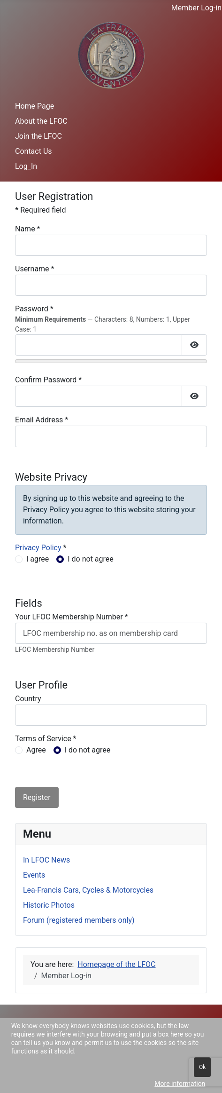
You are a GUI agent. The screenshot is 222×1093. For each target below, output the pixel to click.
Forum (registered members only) (79, 920)
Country (28, 698)
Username (34, 268)
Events (34, 875)
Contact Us (33, 151)
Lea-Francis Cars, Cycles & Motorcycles (88, 890)
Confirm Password (48, 379)
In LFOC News (46, 859)
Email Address (41, 419)
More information (179, 1083)
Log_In (26, 166)
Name (27, 228)
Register (37, 797)
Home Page (34, 106)
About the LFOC (41, 121)
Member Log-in (196, 7)
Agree (36, 749)
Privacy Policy (38, 547)
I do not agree (91, 558)
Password (34, 308)
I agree (37, 558)
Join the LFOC (38, 136)
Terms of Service (46, 738)
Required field (40, 210)
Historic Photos (49, 905)
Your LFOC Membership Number (71, 616)
